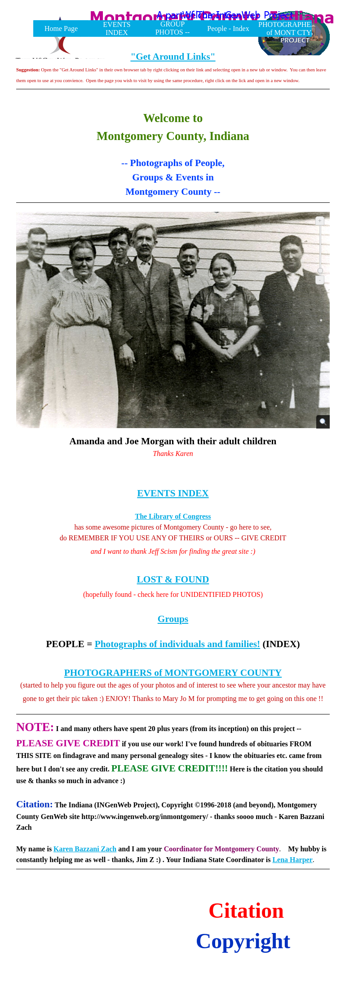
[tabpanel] (173, 76)
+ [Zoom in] (320, 220)
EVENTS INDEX (116, 28)
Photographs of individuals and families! (178, 644)
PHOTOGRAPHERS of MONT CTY (289, 28)
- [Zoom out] (320, 279)
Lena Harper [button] (292, 859)
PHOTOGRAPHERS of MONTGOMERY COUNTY (173, 672)
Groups (173, 618)
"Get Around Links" (172, 56)
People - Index (228, 28)
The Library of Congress (173, 516)
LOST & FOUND (173, 579)
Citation (246, 910)
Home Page (61, 28)
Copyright (243, 941)
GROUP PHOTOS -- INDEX (172, 32)
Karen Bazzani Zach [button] (84, 849)
